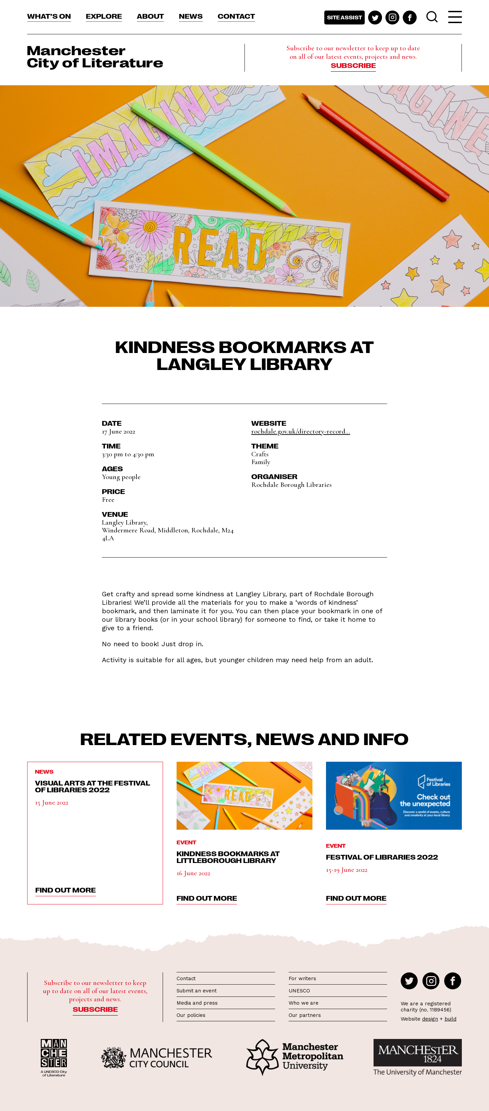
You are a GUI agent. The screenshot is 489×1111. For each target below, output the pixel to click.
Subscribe (353, 65)
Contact (236, 16)
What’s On (49, 16)
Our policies (191, 1015)
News (191, 16)
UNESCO (299, 991)
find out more (65, 889)
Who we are (304, 1003)
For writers (302, 978)
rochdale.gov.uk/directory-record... (300, 431)
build (450, 1019)
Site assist (344, 17)
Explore (104, 16)
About (150, 16)
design (430, 1019)
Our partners (305, 1015)
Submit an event (197, 991)
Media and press (197, 1003)
